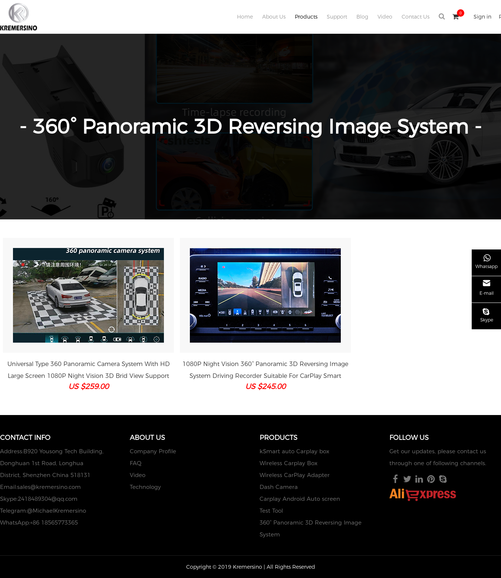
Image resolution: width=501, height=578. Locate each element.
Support (337, 16)
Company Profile (153, 451)
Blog (362, 16)
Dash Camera (279, 486)
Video (385, 16)
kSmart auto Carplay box (294, 451)
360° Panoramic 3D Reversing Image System (311, 528)
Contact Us (415, 16)
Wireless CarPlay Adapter (295, 475)
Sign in (482, 16)
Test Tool (271, 510)
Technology (145, 486)
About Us (274, 16)
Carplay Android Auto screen (300, 498)
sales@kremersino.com (49, 486)
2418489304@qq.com (48, 498)
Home (245, 16)
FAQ (135, 463)
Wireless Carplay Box (288, 463)
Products (306, 16)
